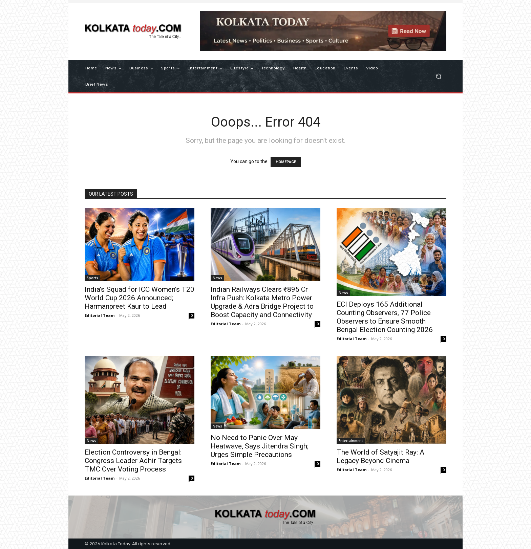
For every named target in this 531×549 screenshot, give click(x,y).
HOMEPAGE (286, 162)
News (217, 278)
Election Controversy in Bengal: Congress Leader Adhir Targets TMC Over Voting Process (133, 460)
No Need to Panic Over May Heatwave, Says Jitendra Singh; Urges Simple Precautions (260, 446)
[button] (438, 76)
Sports (92, 278)
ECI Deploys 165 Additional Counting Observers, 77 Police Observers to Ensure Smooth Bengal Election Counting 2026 (385, 317)
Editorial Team (99, 315)
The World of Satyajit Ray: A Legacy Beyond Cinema (380, 456)
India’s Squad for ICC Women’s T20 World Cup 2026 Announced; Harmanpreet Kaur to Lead (139, 297)
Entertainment (351, 440)
